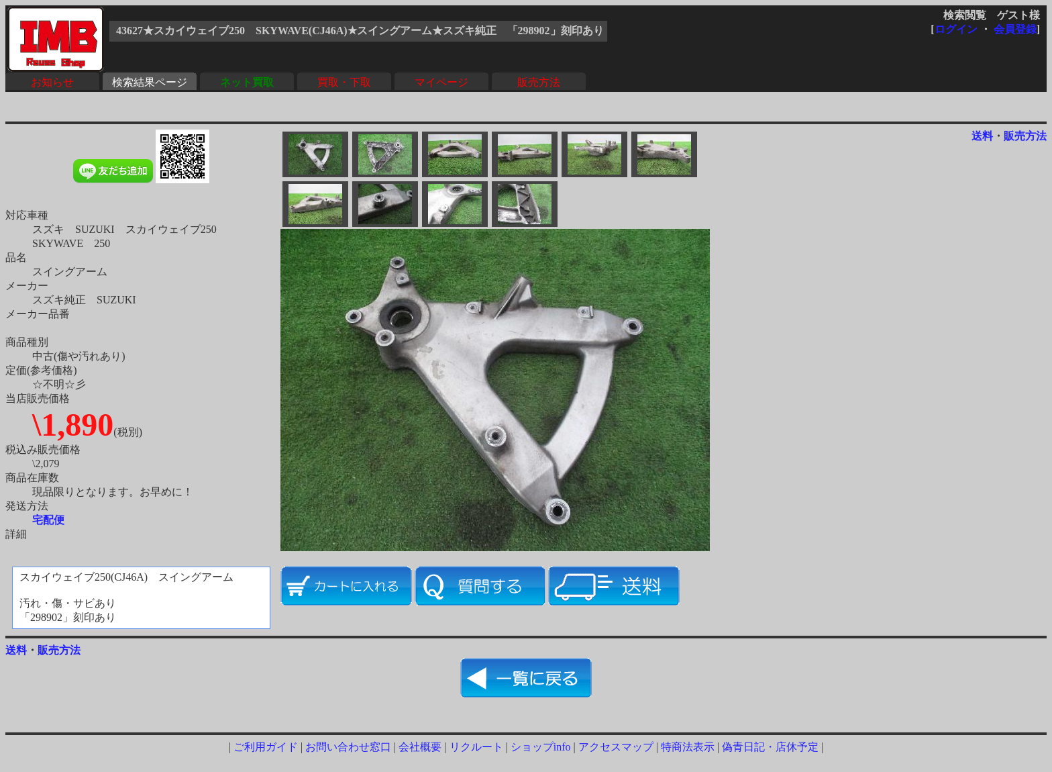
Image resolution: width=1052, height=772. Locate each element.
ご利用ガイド (265, 747)
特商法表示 (688, 747)
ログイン (956, 29)
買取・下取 (344, 82)
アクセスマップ (615, 747)
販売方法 (538, 82)
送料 (982, 136)
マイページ (441, 82)
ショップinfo (541, 747)
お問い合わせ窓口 (348, 747)
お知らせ (52, 82)
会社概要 (420, 747)
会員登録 (1015, 29)
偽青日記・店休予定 (770, 747)
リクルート (476, 747)
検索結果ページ (149, 82)
